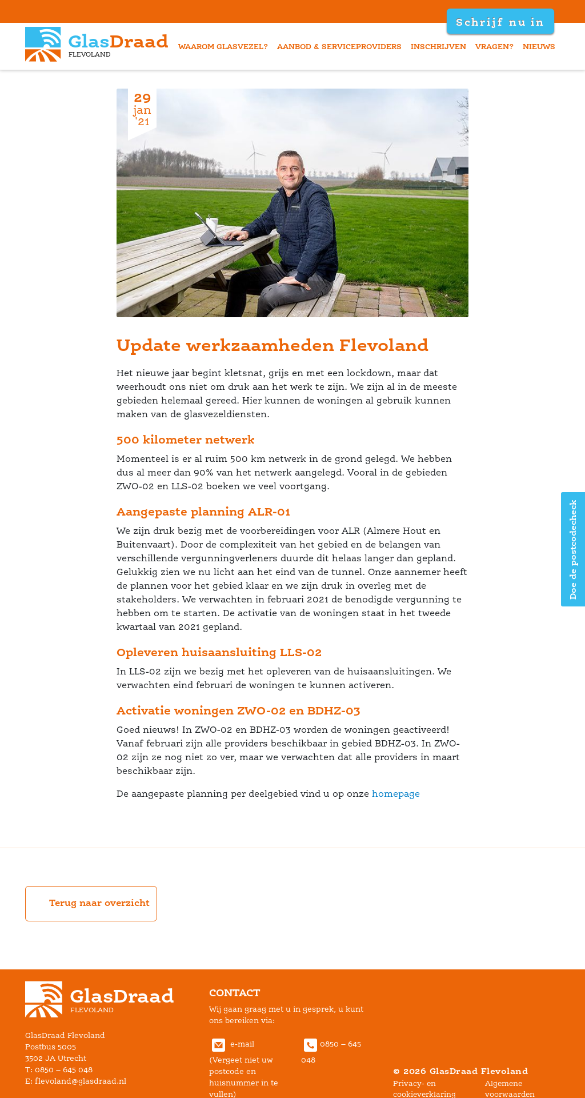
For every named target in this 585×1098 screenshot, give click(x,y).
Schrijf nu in (500, 21)
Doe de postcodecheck (572, 549)
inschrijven (438, 46)
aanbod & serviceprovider (339, 46)
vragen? (494, 46)
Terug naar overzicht (91, 903)
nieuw (539, 46)
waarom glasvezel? (223, 46)
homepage (396, 793)
